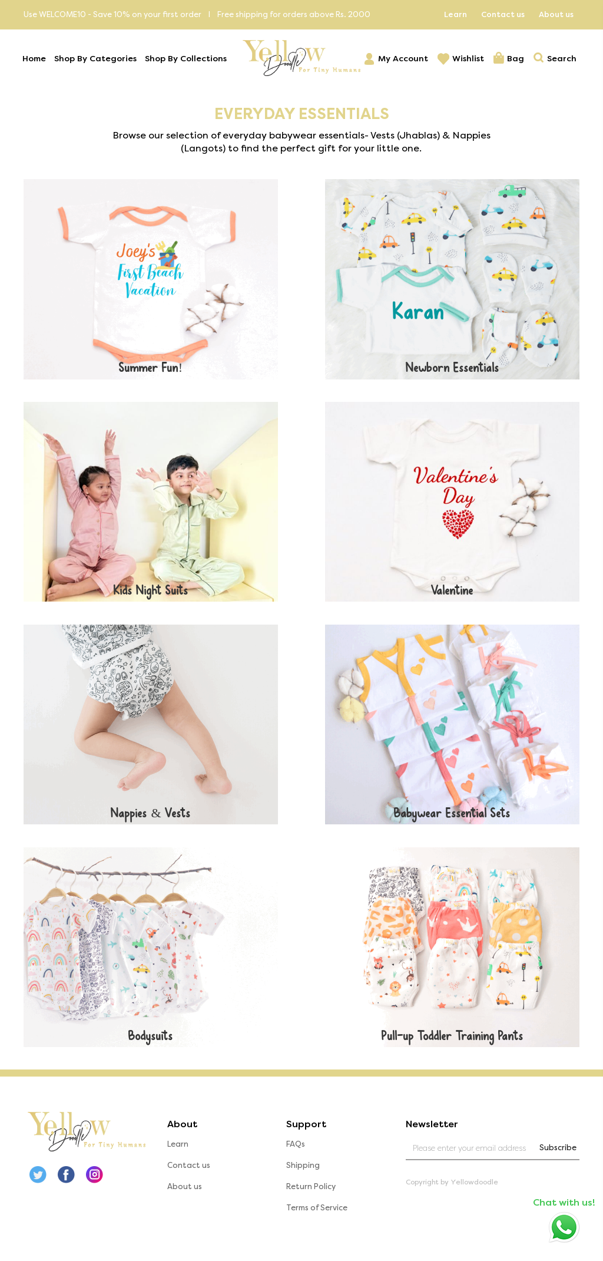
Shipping (303, 1169)
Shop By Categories (96, 59)
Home (35, 59)
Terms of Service (317, 1211)
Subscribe (556, 1151)
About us (556, 14)
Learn (455, 14)
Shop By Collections (187, 59)
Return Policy (311, 1190)
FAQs (296, 1148)
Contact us (503, 14)
